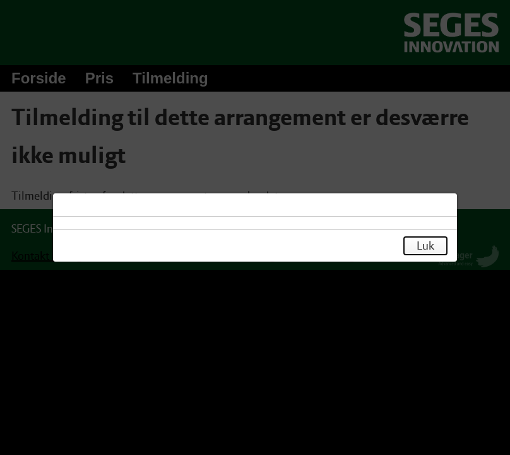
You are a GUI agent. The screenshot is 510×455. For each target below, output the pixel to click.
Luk (425, 245)
